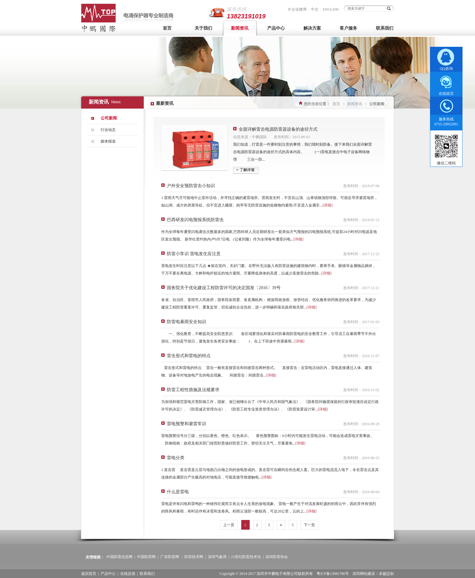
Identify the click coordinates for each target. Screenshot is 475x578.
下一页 (309, 525)
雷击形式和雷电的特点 (189, 355)
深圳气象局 (217, 557)
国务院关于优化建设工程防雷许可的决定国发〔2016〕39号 (224, 287)
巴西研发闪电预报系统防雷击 (195, 219)
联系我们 (384, 28)
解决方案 (312, 28)
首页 (167, 28)
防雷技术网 (193, 557)
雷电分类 (175, 457)
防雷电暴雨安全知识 (186, 321)
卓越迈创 (386, 573)
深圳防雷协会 (276, 557)
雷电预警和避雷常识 (186, 423)
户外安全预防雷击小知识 (191, 185)
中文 (314, 9)
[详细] (327, 205)
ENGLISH (331, 9)
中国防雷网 (146, 557)
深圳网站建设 (363, 573)
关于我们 (203, 28)
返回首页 (88, 573)
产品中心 (276, 28)
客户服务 (348, 28)
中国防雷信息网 (119, 557)
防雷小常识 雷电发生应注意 (194, 253)
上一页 (228, 525)
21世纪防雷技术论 (246, 557)
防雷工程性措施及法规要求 (193, 389)
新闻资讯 (239, 28)
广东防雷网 (169, 557)
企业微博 (299, 9)
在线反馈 (127, 573)
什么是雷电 (178, 491)
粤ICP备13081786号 (333, 573)
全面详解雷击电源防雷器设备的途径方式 (278, 129)
